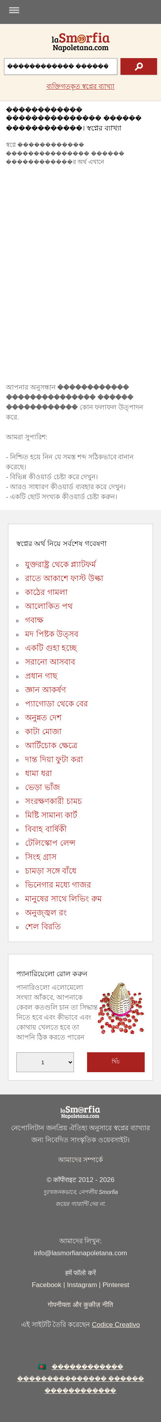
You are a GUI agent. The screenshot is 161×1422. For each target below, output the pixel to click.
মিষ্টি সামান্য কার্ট (51, 815)
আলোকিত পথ (49, 606)
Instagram (82, 1285)
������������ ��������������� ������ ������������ (80, 1379)
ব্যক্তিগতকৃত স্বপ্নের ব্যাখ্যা (80, 86)
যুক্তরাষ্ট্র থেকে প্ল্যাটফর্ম (60, 564)
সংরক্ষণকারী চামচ (53, 801)
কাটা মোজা (43, 731)
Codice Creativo (116, 1324)
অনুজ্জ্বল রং (46, 912)
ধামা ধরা (38, 773)
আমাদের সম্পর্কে (80, 1160)
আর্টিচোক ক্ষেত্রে (51, 745)
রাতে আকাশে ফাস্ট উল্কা (64, 578)
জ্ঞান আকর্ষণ (45, 689)
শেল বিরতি (43, 926)
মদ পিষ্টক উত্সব (51, 634)
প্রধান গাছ (41, 675)
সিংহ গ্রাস (40, 856)
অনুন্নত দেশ (43, 717)
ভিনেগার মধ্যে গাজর (58, 884)
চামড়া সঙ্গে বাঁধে (50, 870)
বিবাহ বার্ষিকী (46, 829)
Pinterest (116, 1285)
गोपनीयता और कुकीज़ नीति (80, 1305)
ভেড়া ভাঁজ (42, 787)
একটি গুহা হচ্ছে (51, 648)
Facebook (47, 1285)
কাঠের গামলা (46, 592)
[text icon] (138, 66)
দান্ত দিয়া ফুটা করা (54, 759)
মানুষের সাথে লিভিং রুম (63, 898)
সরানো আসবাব (50, 661)
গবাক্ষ (34, 620)
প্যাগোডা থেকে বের (56, 703)
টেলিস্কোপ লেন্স (50, 843)
